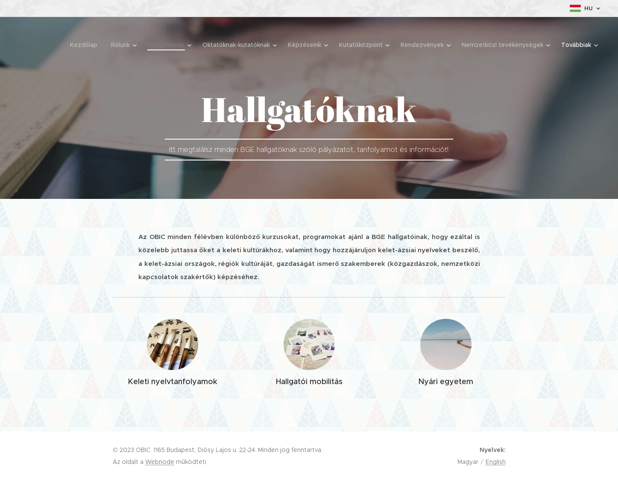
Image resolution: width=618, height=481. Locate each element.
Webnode (159, 462)
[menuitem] (82, 44)
